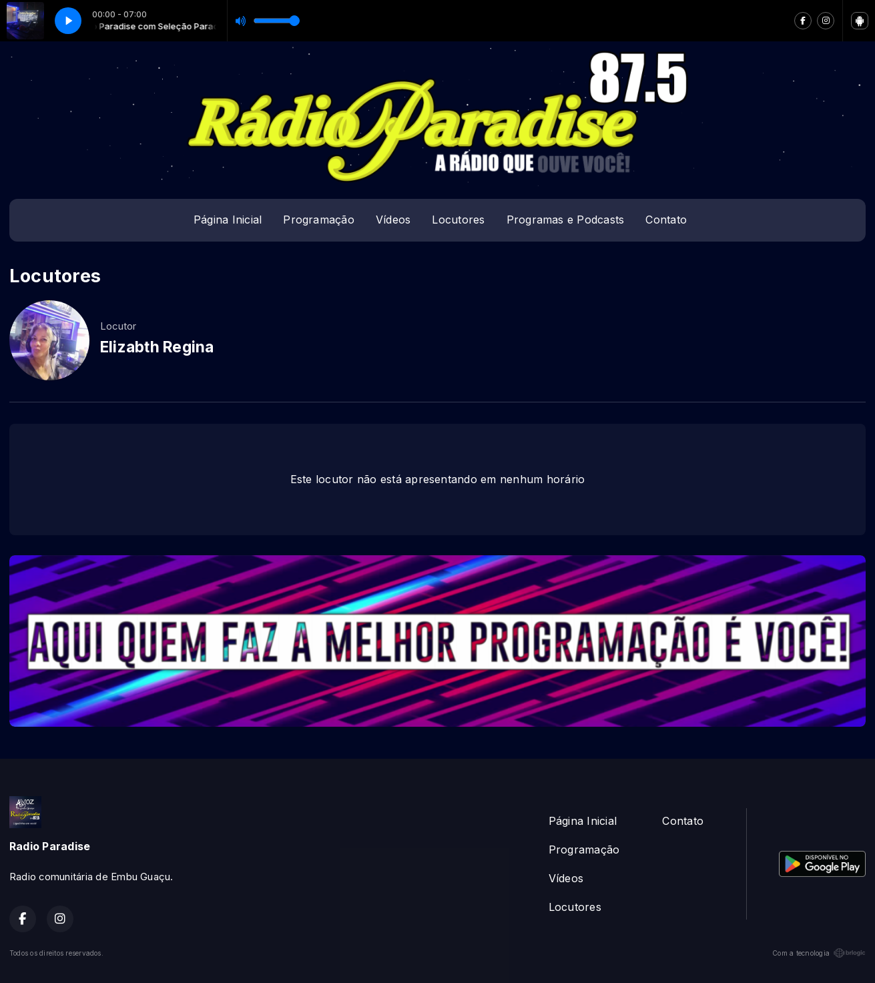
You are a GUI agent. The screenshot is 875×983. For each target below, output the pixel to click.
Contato (666, 219)
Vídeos (393, 219)
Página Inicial (228, 219)
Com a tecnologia (819, 953)
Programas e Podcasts (566, 219)
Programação (318, 219)
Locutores (458, 219)
